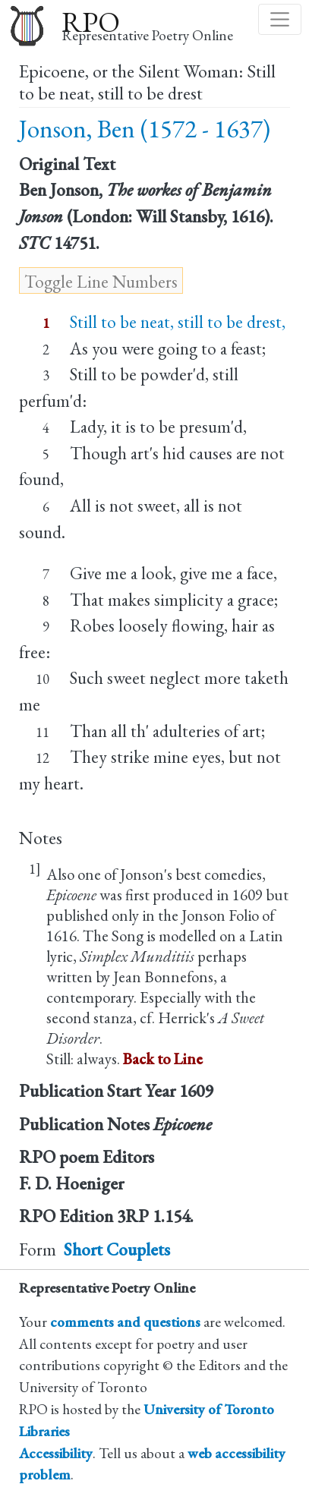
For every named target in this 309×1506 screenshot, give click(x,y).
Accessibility (56, 1453)
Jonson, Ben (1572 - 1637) (144, 128)
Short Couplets (117, 1249)
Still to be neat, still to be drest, (177, 321)
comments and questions (125, 1321)
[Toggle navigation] (279, 19)
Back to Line (163, 1058)
